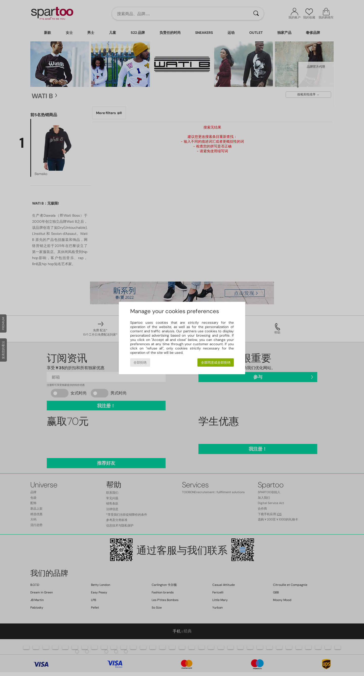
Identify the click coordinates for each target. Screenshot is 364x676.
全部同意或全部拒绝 (216, 362)
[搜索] (256, 13)
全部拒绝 (140, 362)
